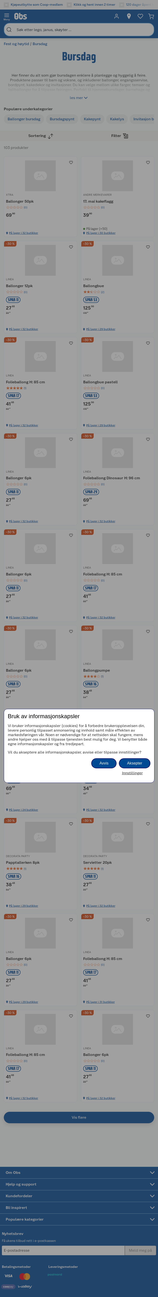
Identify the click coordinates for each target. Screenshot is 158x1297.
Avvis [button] (103, 763)
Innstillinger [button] (132, 773)
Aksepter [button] (134, 763)
